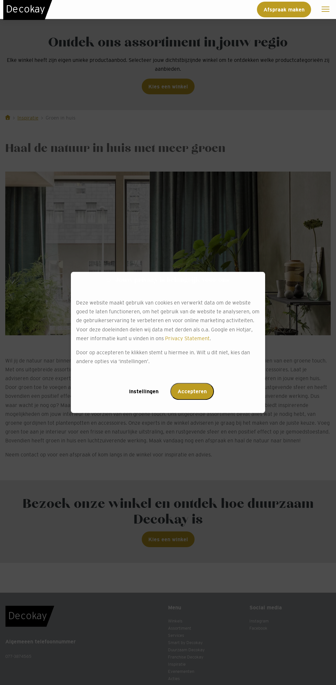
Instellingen (143, 392)
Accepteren (192, 392)
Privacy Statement (187, 338)
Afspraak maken (283, 9)
